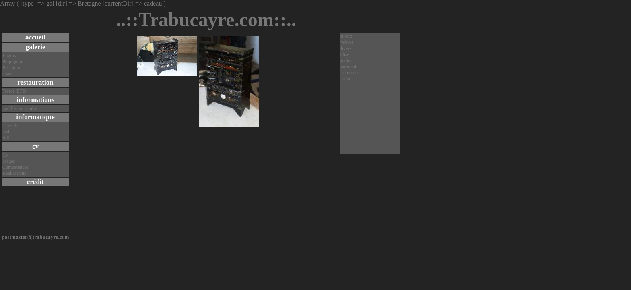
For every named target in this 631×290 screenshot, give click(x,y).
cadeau (346, 42)
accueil (35, 37)
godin (345, 60)
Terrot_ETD (14, 91)
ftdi (5, 138)
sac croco (349, 72)
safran (345, 78)
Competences (15, 167)
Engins (9, 55)
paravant (348, 66)
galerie (35, 47)
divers (345, 48)
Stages (8, 161)
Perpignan (12, 61)
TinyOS (10, 125)
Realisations (14, 173)
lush (6, 132)
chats (7, 74)
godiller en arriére (19, 108)
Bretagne (11, 67)
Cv (5, 155)
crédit (35, 182)
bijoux (346, 36)
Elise (344, 54)
